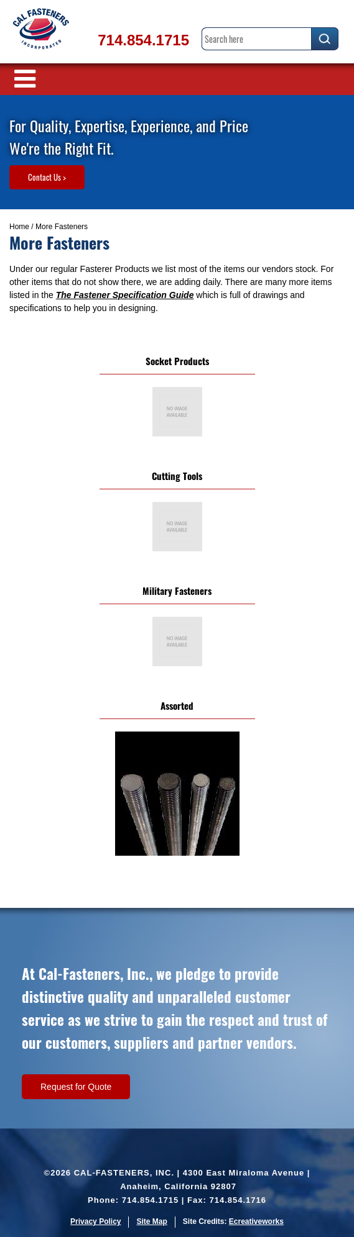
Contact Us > (47, 177)
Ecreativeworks (256, 1221)
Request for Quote (75, 1087)
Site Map (151, 1221)
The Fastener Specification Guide (125, 295)
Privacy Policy (95, 1221)
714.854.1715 (143, 40)
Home (19, 226)
